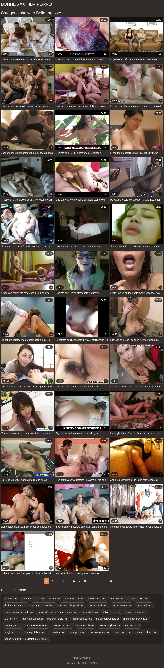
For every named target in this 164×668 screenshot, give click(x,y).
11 (103, 580)
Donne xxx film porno (26, 4)
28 (110, 580)
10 (96, 580)
